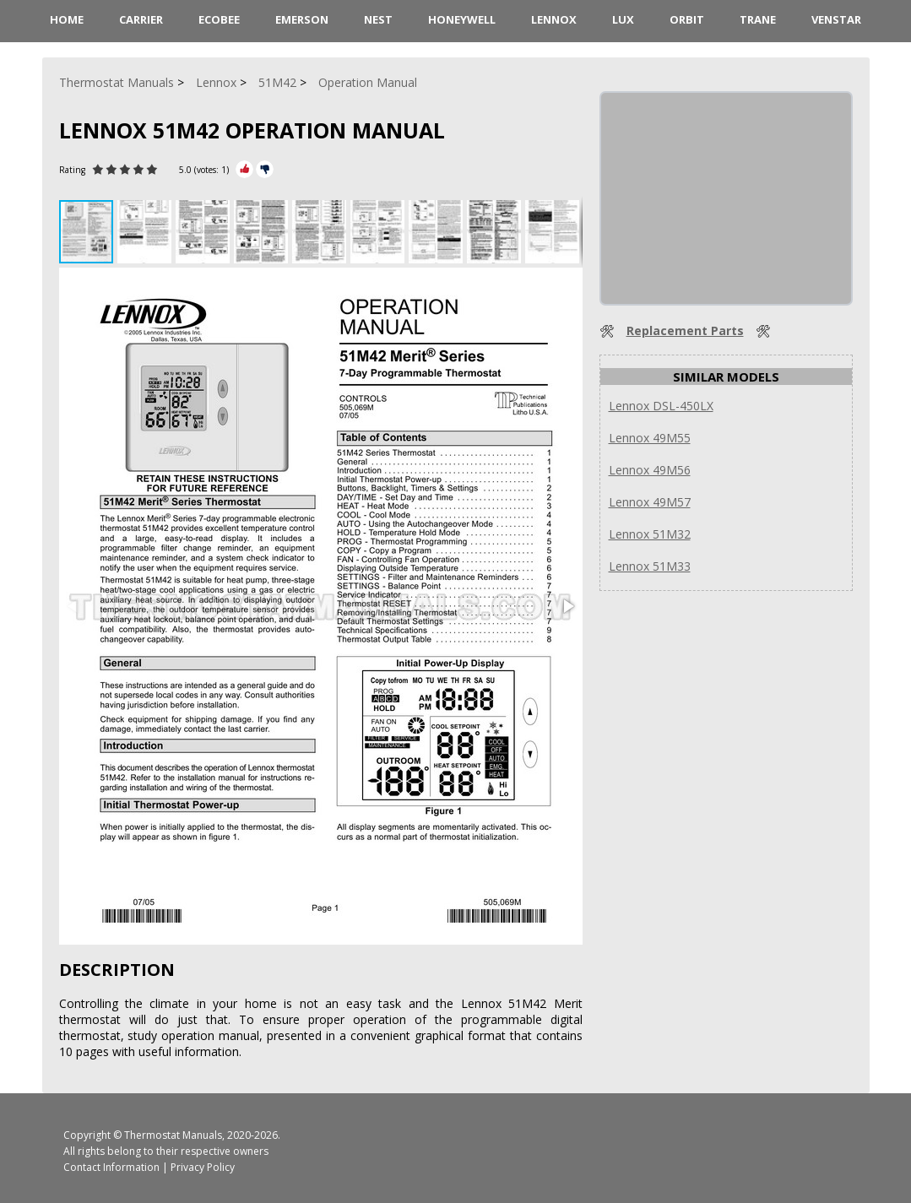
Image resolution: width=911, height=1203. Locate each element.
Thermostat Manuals (173, 1135)
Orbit (687, 19)
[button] (146, 232)
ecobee (219, 19)
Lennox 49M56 (650, 470)
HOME (67, 19)
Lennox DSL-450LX (661, 406)
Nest (378, 19)
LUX (623, 19)
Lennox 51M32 (650, 534)
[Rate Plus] (244, 169)
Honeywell (462, 19)
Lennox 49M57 (650, 502)
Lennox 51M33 (650, 566)
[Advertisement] (727, 198)
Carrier (141, 19)
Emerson (301, 19)
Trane (758, 19)
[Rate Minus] (265, 169)
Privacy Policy (203, 1167)
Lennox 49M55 (650, 438)
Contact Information (111, 1167)
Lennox (554, 19)
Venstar (836, 19)
